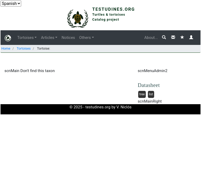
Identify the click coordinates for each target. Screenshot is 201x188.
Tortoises (25, 37)
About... (151, 37)
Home (5, 48)
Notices (68, 37)
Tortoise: (43, 48)
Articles (47, 37)
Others (85, 37)
